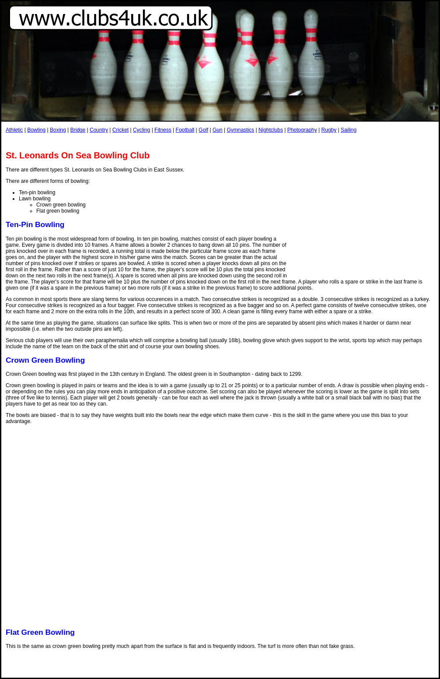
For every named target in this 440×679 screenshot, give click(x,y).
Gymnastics (240, 130)
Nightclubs (270, 130)
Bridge (77, 130)
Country (99, 130)
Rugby (329, 130)
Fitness (162, 130)
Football (185, 130)
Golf (203, 130)
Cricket (120, 130)
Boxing (58, 130)
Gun (218, 130)
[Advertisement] (363, 213)
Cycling (141, 130)
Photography (302, 130)
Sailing (348, 130)
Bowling (36, 130)
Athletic (14, 130)
